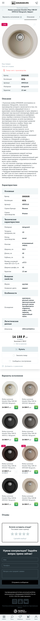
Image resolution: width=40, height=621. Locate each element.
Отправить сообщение (20, 582)
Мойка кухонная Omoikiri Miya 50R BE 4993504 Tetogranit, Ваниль (29, 499)
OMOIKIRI (25, 75)
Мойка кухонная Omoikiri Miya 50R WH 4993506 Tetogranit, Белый (9, 402)
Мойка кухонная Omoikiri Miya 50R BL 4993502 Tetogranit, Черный (9, 499)
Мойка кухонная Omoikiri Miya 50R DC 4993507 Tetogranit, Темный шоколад (9, 467)
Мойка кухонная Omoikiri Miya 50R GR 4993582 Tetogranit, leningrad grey (29, 434)
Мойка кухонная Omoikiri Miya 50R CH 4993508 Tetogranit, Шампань (29, 467)
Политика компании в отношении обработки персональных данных (20, 606)
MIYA (23, 79)
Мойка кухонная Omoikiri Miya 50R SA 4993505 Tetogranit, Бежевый (29, 402)
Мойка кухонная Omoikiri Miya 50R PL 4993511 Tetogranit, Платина (9, 434)
